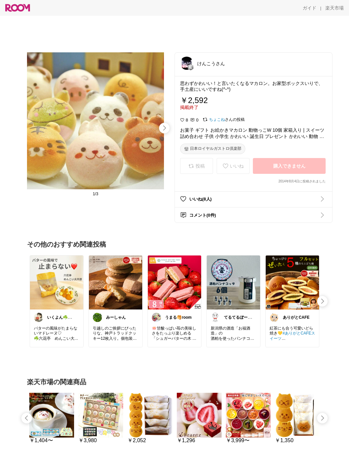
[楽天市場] (334, 8)
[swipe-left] (26, 418)
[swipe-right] (164, 128)
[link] (56, 282)
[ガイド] (309, 8)
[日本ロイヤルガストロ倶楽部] (212, 149)
